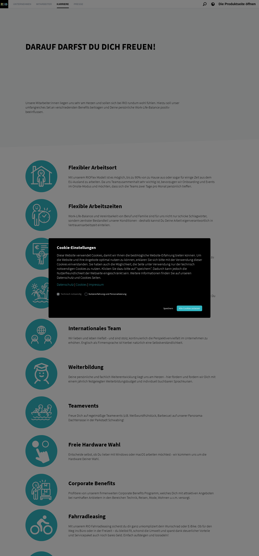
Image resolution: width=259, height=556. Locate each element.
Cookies (81, 284)
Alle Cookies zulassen (189, 308)
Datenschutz (65, 284)
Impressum (96, 284)
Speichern (168, 308)
